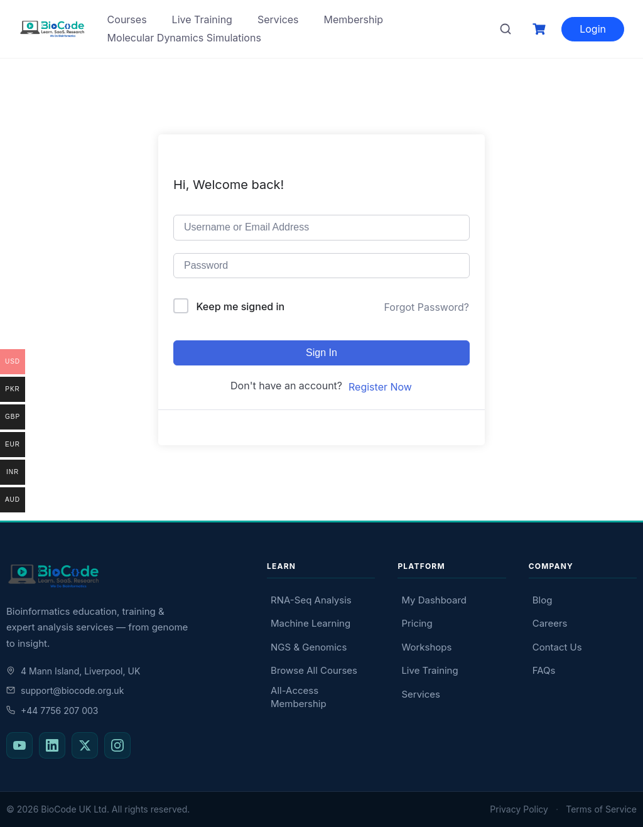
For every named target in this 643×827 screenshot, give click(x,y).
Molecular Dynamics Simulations (184, 37)
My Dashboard (434, 600)
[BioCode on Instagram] (117, 745)
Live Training (202, 19)
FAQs (544, 670)
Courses (127, 19)
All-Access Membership (299, 697)
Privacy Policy (519, 809)
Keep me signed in (241, 306)
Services (278, 19)
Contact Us (557, 647)
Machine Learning (310, 623)
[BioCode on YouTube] (19, 745)
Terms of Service (601, 809)
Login (593, 29)
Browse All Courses (314, 670)
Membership (354, 19)
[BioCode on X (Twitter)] (85, 745)
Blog (542, 600)
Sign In (321, 352)
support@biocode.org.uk (65, 690)
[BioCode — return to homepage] (125, 576)
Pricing (416, 623)
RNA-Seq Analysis (311, 600)
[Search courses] (505, 29)
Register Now (380, 387)
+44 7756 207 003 (52, 710)
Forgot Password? (426, 307)
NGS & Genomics (309, 647)
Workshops (426, 647)
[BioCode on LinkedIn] (52, 745)
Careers (550, 623)
